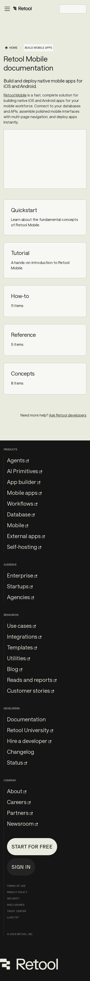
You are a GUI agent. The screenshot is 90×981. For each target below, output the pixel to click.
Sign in (21, 867)
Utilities (18, 658)
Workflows (22, 503)
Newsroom (22, 823)
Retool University (30, 730)
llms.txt (13, 917)
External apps (26, 536)
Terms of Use (16, 886)
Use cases (21, 625)
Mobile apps (24, 492)
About (16, 791)
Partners (20, 812)
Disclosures (15, 904)
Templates (22, 647)
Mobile (17, 525)
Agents (18, 460)
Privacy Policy (17, 892)
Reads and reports (31, 679)
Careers (19, 802)
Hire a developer (29, 741)
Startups (20, 586)
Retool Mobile (15, 95)
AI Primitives (24, 471)
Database (21, 514)
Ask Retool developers (67, 415)
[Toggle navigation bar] (18, 9)
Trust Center (16, 911)
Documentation (26, 719)
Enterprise (22, 575)
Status (17, 762)
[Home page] (11, 47)
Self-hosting (24, 546)
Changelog (20, 751)
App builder (23, 482)
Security (13, 898)
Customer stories (30, 690)
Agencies (20, 597)
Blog (14, 669)
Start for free (32, 846)
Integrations (24, 636)
